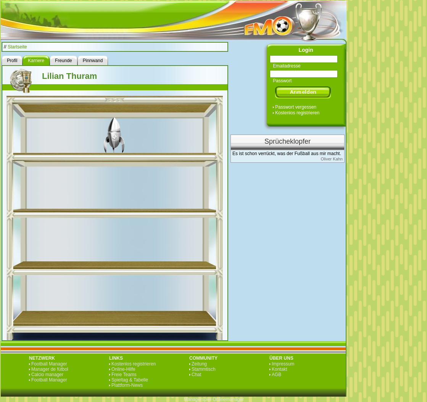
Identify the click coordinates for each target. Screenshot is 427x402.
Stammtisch (204, 369)
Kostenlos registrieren (297, 112)
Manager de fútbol (49, 369)
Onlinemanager (228, 399)
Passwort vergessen (295, 107)
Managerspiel (197, 399)
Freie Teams (124, 374)
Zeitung (199, 364)
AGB (276, 374)
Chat (196, 374)
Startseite (17, 47)
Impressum (283, 364)
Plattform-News (127, 385)
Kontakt (279, 369)
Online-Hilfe (123, 369)
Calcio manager (47, 374)
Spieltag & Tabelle (129, 380)
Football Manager (49, 364)
